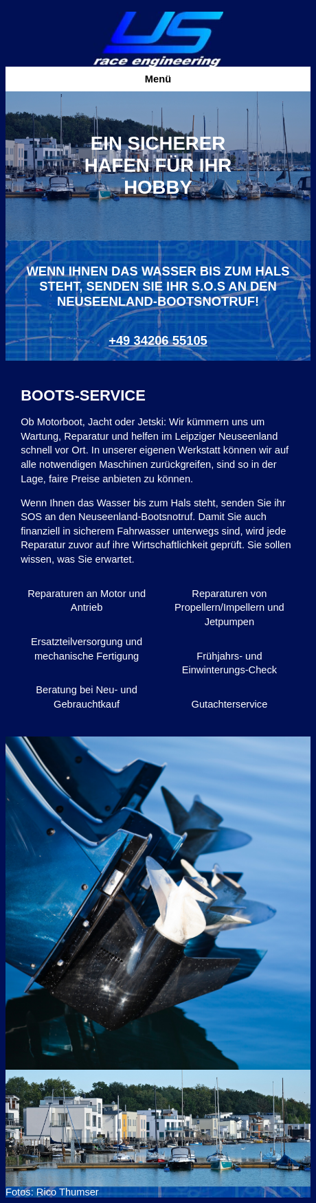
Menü (158, 79)
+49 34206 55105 (158, 340)
